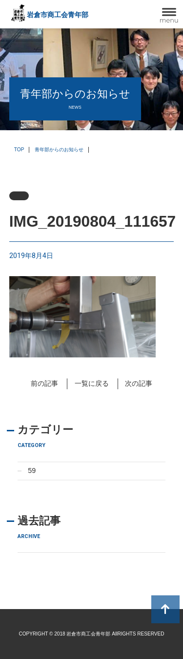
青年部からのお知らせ (59, 149)
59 (32, 470)
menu (169, 20)
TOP (19, 149)
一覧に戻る (92, 383)
